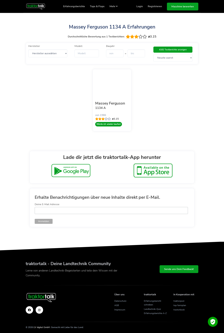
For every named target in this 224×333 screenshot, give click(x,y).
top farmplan (179, 305)
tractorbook (179, 309)
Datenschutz (120, 301)
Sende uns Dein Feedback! (179, 269)
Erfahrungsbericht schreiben (152, 303)
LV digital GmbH (42, 327)
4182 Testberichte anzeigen (173, 49)
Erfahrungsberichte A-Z (155, 313)
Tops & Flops (97, 6)
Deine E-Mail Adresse (47, 204)
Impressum (119, 309)
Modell (78, 46)
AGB (116, 305)
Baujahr (110, 46)
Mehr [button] (114, 6)
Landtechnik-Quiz (152, 309)
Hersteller (34, 46)
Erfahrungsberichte (74, 6)
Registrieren (155, 6)
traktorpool (178, 301)
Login (139, 6)
